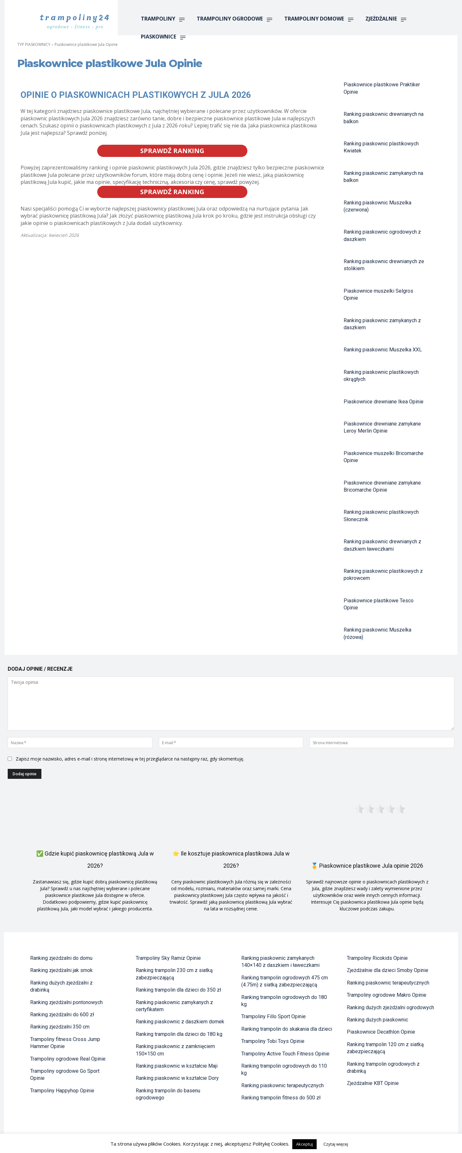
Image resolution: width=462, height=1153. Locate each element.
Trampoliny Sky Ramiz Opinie (168, 958)
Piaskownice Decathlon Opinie (381, 1032)
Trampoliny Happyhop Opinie (62, 1091)
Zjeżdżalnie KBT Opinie (373, 1083)
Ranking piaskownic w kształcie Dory (177, 1078)
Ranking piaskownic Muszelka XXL (383, 350)
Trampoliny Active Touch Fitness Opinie (285, 1054)
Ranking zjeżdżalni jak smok (61, 970)
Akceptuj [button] (304, 1144)
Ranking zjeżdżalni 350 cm (60, 1027)
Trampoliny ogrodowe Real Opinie (68, 1059)
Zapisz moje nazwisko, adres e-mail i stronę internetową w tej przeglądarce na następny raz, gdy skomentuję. (130, 759)
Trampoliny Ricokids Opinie (377, 958)
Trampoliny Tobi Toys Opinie (272, 1041)
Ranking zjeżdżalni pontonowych (66, 1002)
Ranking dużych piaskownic (377, 1020)
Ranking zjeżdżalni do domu (61, 958)
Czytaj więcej (335, 1144)
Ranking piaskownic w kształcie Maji (177, 1066)
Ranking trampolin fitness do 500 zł (281, 1098)
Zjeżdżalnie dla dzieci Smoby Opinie (387, 970)
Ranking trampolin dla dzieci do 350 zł (178, 990)
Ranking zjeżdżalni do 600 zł (62, 1014)
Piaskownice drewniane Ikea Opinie (384, 402)
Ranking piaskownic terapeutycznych (282, 1085)
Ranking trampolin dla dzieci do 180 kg (179, 1034)
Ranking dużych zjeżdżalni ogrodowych (390, 1007)
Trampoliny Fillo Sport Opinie (273, 1016)
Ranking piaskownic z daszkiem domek (180, 1022)
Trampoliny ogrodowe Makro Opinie (386, 995)
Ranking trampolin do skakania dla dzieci (286, 1029)
